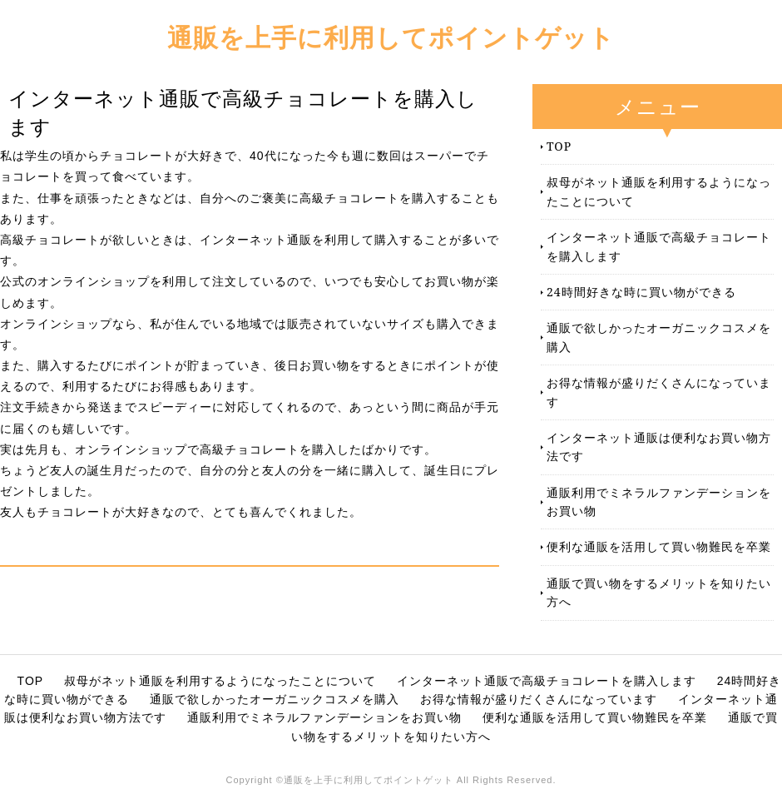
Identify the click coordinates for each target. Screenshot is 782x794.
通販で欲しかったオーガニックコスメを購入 (659, 337)
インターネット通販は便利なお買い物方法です (659, 446)
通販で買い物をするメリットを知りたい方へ (659, 592)
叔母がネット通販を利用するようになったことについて (659, 191)
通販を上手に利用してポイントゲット (391, 37)
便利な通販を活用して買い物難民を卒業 (659, 546)
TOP (559, 146)
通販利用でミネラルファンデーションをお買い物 (659, 501)
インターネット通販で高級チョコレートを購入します (659, 246)
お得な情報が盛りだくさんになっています (659, 392)
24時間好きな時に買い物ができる (641, 292)
